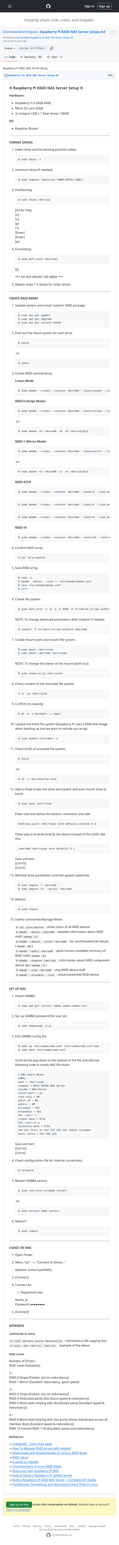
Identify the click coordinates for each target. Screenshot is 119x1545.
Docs (72, 1526)
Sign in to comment (18, 1509)
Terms (16, 1526)
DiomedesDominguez (20, 31)
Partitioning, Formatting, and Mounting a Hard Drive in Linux (55, 1484)
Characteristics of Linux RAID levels (36, 1466)
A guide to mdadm (25, 1462)
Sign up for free (19, 1504)
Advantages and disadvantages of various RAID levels (49, 1453)
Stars (55, 57)
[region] (59, 786)
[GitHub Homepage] (48, 1535)
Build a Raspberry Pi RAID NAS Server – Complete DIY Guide (54, 1480)
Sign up (104, 6)
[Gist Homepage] (48, 6)
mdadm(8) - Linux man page (32, 1444)
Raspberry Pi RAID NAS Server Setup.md (72, 31)
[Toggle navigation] (9, 6)
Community (60, 1526)
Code (10, 57)
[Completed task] (18, 1292)
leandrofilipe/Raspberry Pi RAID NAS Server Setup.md (45, 37)
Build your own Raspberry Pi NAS (35, 1471)
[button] (51, 48)
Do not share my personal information (59, 1529)
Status (48, 1526)
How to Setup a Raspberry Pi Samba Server (42, 1475)
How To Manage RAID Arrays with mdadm (41, 1448)
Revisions (31, 57)
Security (37, 1526)
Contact (82, 1526)
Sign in (89, 6)
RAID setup (20, 1457)
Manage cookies (97, 1526)
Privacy (26, 1526)
